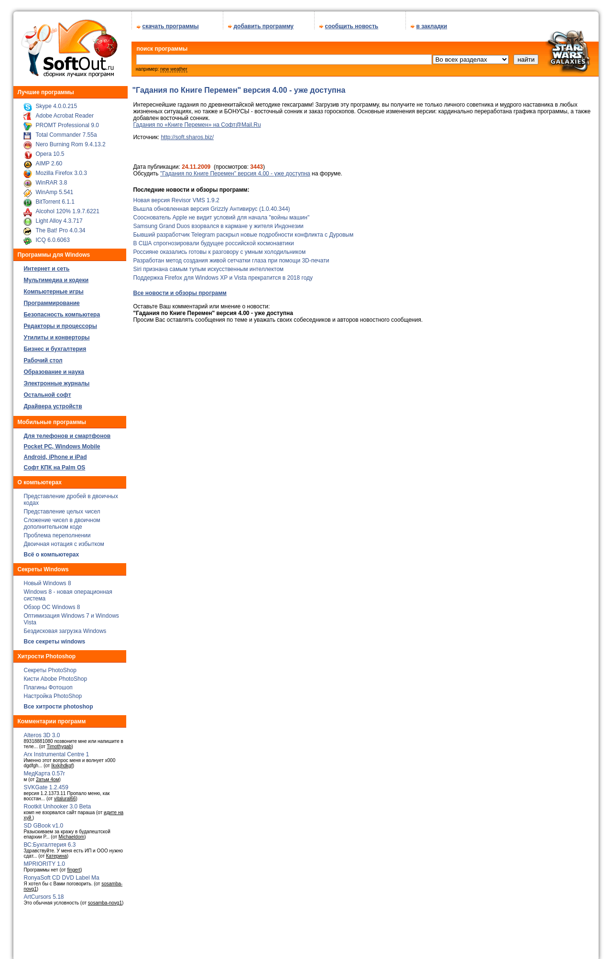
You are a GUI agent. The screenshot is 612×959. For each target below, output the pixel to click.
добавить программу (263, 23)
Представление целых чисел (61, 508)
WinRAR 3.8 (51, 179)
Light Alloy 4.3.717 (58, 217)
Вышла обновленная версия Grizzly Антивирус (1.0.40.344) (211, 205)
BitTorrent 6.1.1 (54, 198)
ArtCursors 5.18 (43, 893)
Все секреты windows (54, 638)
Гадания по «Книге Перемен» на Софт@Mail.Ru (197, 121)
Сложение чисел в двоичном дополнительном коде (61, 520)
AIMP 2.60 (48, 160)
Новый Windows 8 (47, 580)
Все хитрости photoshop (58, 703)
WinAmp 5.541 (54, 188)
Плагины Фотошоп (47, 684)
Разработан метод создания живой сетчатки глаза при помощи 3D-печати (231, 257)
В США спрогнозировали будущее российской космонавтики (213, 240)
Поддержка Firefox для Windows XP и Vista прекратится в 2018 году (223, 274)
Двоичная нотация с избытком (63, 540)
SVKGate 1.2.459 (45, 784)
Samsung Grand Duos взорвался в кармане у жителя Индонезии (218, 222)
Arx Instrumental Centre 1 (56, 751)
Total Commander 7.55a (66, 131)
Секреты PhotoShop (49, 667)
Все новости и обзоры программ (179, 289)
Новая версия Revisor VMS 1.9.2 (176, 197)
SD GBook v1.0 (43, 822)
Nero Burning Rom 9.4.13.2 (70, 141)
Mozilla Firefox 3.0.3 (61, 169)
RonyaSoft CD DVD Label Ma (61, 874)
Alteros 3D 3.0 (41, 732)
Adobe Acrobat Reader (64, 112)
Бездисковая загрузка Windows (64, 627)
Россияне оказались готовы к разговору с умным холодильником (219, 248)
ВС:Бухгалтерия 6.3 (49, 841)
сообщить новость (351, 23)
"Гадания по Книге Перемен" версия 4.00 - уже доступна (235, 170)
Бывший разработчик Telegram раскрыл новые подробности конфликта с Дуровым (243, 231)
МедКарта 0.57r (44, 770)
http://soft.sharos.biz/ (187, 134)
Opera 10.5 (49, 150)
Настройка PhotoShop (52, 692)
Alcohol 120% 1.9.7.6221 (67, 208)
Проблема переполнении (56, 532)
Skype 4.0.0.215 (56, 102)
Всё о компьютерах (51, 551)
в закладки (431, 23)
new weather (173, 65)
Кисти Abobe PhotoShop (55, 675)
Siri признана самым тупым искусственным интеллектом (208, 265)
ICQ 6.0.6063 (52, 236)
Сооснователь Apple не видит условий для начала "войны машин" (221, 214)
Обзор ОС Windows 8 (51, 603)
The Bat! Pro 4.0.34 (60, 227)
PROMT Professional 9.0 (67, 122)
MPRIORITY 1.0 (44, 860)
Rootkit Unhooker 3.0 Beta (57, 803)
